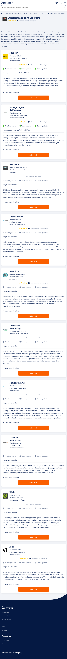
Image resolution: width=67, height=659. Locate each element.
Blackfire (44, 13)
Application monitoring (32, 13)
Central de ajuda (7, 644)
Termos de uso (6, 619)
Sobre (3, 627)
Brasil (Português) (16, 652)
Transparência (6, 616)
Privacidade (5, 612)
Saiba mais (33, 98)
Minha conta (5, 640)
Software (4, 630)
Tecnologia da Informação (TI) (14, 13)
